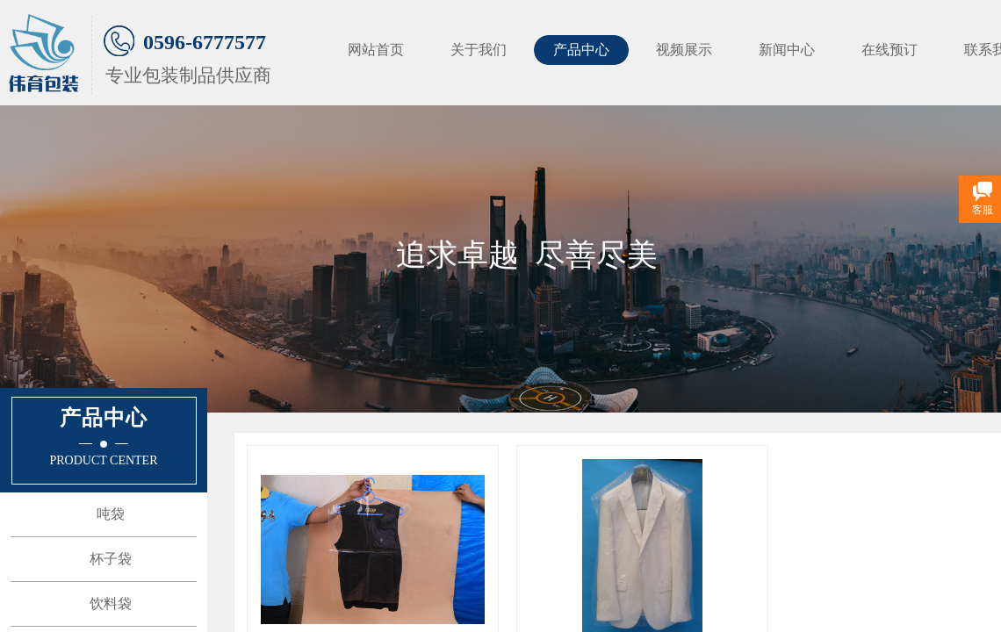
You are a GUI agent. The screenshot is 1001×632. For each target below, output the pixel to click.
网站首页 (376, 49)
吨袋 (111, 513)
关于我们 (478, 49)
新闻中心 (787, 49)
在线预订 (889, 49)
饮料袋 (111, 603)
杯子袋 (111, 558)
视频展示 (684, 49)
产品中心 (581, 49)
